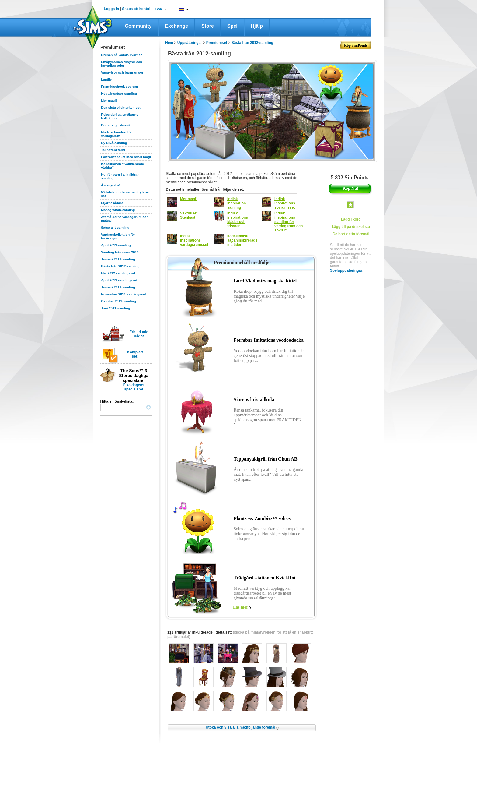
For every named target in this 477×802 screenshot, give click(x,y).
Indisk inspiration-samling (237, 203)
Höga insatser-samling (119, 93)
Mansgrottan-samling (118, 210)
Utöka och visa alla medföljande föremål (242, 727)
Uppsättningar (189, 43)
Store (207, 26)
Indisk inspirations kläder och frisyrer (237, 219)
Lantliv (106, 79)
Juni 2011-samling (115, 308)
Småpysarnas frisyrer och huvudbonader (121, 63)
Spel (232, 26)
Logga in (111, 9)
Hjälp (257, 26)
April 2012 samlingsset (119, 280)
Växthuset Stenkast (188, 215)
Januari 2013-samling (118, 259)
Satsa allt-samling (115, 227)
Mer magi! (109, 100)
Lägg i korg (351, 219)
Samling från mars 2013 (120, 252)
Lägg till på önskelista (351, 226)
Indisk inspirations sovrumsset (284, 203)
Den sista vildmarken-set (121, 107)
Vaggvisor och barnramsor (122, 72)
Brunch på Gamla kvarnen (121, 55)
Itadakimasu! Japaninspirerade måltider (242, 240)
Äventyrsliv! (110, 185)
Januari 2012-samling (118, 287)
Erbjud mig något (138, 334)
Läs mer (240, 607)
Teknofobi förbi (113, 150)
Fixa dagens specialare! (133, 387)
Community (138, 26)
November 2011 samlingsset (123, 294)
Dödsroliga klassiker (117, 125)
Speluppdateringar (346, 270)
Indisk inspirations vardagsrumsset (194, 240)
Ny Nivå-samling (114, 143)
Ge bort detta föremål (351, 234)
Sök (158, 9)
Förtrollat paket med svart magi (126, 157)
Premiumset (216, 43)
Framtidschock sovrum (119, 86)
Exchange (176, 26)
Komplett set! (135, 354)
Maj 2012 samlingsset (118, 273)
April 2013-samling (116, 245)
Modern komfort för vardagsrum (116, 134)
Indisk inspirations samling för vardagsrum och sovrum (288, 221)
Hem (169, 43)
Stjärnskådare (112, 203)
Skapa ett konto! (136, 9)
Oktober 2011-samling (118, 301)
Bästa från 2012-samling (120, 266)
